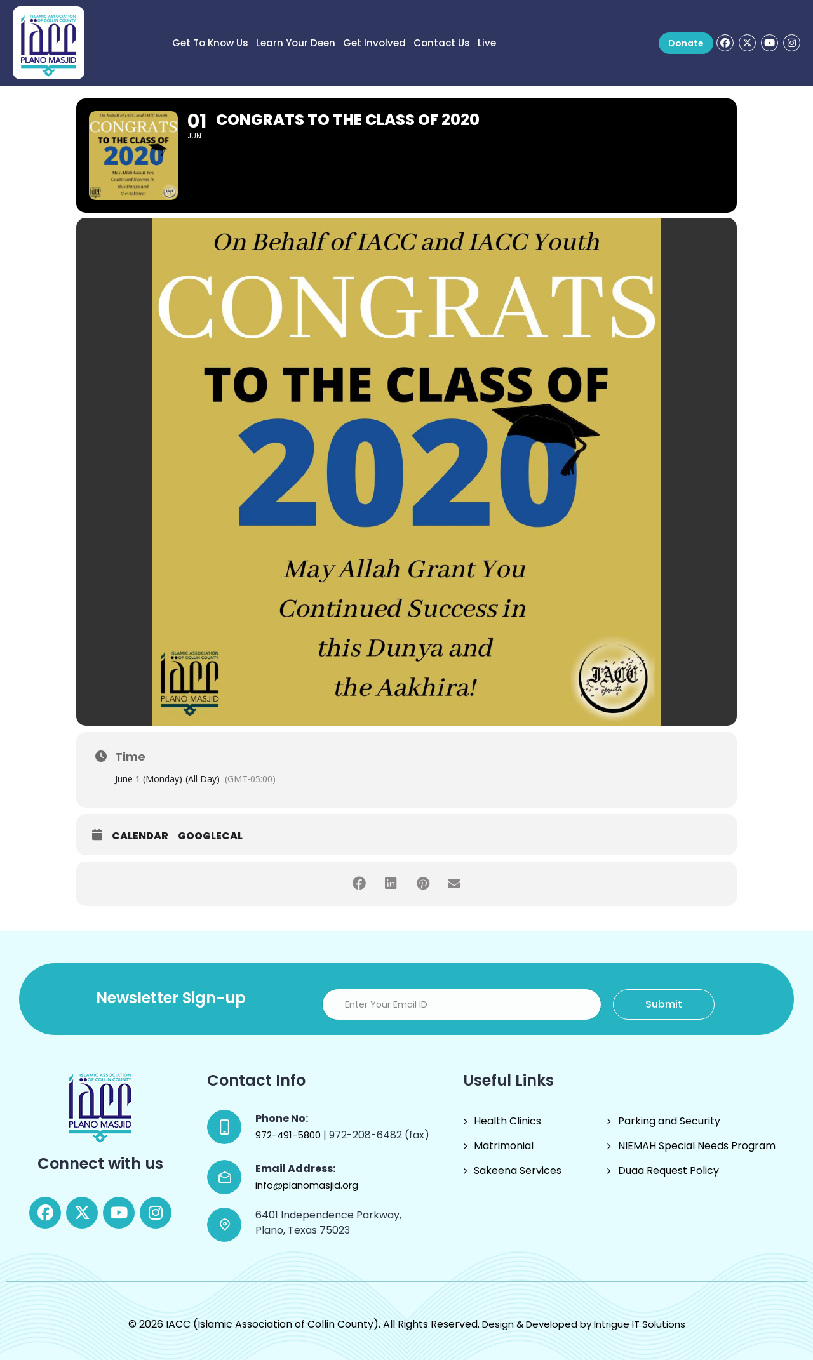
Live (487, 43)
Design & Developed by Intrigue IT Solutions (583, 1324)
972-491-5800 (289, 1135)
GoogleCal (210, 836)
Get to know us (210, 43)
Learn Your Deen (295, 43)
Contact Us (441, 43)
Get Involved (374, 43)
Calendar (140, 836)
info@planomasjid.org (306, 1185)
